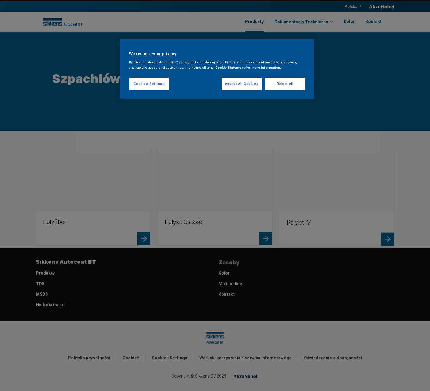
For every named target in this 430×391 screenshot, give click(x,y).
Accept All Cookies (241, 84)
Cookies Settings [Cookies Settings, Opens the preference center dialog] (149, 84)
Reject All (285, 84)
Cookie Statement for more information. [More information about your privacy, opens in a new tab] (248, 67)
